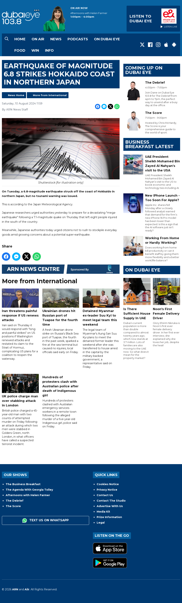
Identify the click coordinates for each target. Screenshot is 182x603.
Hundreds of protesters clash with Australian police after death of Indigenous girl (60, 386)
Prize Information (109, 517)
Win (35, 50)
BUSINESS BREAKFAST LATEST (149, 144)
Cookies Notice (108, 484)
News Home (16, 95)
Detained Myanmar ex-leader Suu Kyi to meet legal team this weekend (101, 307)
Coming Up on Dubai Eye (144, 70)
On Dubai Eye (107, 39)
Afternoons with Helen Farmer (28, 495)
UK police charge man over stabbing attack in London (20, 390)
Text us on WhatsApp (45, 520)
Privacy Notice (107, 489)
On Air (38, 39)
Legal (101, 522)
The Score (13, 506)
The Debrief (14, 500)
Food (19, 50)
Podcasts (78, 39)
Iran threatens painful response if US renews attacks (20, 305)
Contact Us (105, 495)
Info (49, 50)
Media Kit (103, 511)
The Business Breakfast (23, 484)
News (55, 39)
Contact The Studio (111, 500)
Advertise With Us (110, 506)
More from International (50, 95)
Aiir (27, 589)
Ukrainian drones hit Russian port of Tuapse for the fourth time (60, 307)
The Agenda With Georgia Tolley (29, 489)
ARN (15, 589)
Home (20, 39)
